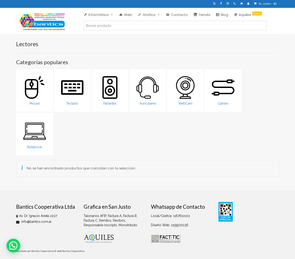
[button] (13, 246)
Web (128, 14)
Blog (224, 14)
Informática (100, 14)
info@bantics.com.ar (34, 221)
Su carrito (265, 4)
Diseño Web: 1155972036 (169, 225)
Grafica (151, 14)
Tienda (204, 14)
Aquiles (250, 14)
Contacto (179, 14)
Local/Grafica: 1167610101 (170, 216)
